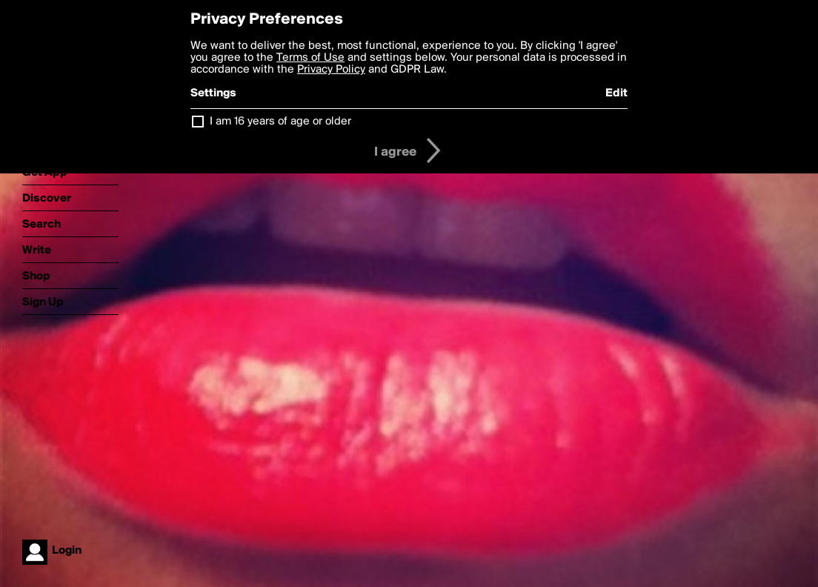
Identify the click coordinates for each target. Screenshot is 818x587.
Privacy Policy (331, 70)
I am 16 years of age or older (280, 121)
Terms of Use (310, 58)
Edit (616, 93)
